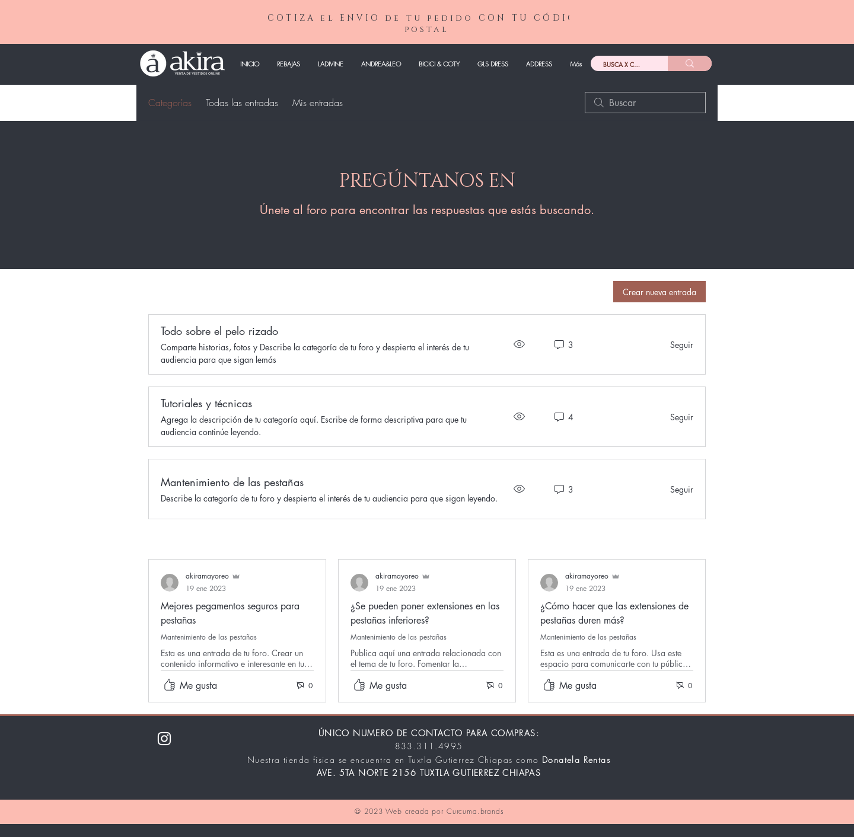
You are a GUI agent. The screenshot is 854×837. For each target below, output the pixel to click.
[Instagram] (164, 738)
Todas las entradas (242, 102)
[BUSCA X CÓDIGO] (620, 65)
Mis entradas (317, 102)
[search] (645, 102)
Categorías (170, 102)
